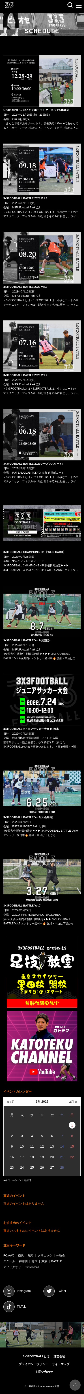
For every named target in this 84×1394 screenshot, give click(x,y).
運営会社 (59, 1356)
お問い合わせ (44, 1371)
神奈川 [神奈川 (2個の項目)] (23, 1261)
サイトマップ (60, 1364)
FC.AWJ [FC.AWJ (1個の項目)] (8, 1255)
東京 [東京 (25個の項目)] (44, 1261)
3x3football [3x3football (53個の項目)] (32, 1267)
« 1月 (11, 1102)
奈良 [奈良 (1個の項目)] (21, 1255)
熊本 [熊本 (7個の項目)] (34, 1261)
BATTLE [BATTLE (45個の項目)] (56, 1261)
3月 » (73, 1102)
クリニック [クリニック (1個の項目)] (45, 1255)
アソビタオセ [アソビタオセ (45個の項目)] (12, 1267)
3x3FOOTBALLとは (36, 1356)
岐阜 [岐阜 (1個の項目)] (31, 1255)
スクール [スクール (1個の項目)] (9, 1261)
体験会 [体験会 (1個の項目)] (60, 1255)
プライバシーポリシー (33, 1364)
